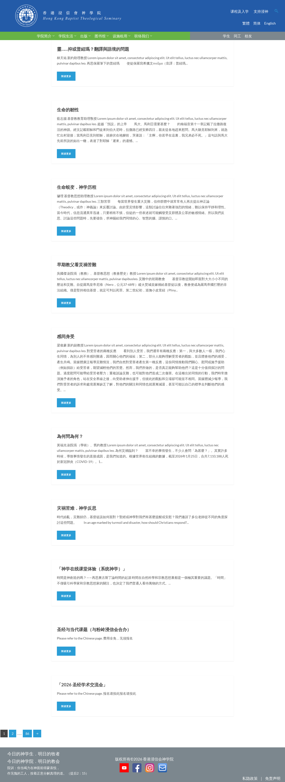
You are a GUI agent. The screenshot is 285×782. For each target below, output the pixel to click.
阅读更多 (66, 76)
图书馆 (102, 36)
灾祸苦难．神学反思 (78, 508)
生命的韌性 (69, 109)
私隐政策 (250, 778)
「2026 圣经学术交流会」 (84, 684)
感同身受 (66, 336)
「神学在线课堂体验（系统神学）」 (95, 569)
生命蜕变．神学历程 (78, 187)
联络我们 (143, 36)
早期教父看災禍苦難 (78, 264)
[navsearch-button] (276, 11)
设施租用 (121, 36)
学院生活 (67, 36)
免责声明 (272, 778)
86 (27, 734)
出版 (85, 36)
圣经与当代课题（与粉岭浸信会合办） (97, 629)
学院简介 (46, 36)
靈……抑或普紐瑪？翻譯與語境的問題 (96, 49)
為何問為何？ (71, 436)
